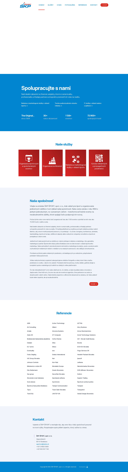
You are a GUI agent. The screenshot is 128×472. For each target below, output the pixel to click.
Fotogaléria (70, 5)
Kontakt (93, 5)
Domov (41, 5)
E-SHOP (104, 5)
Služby (50, 5)
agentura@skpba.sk (42, 444)
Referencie (82, 5)
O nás (59, 5)
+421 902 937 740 (42, 449)
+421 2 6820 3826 (42, 446)
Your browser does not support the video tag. (64, 42)
